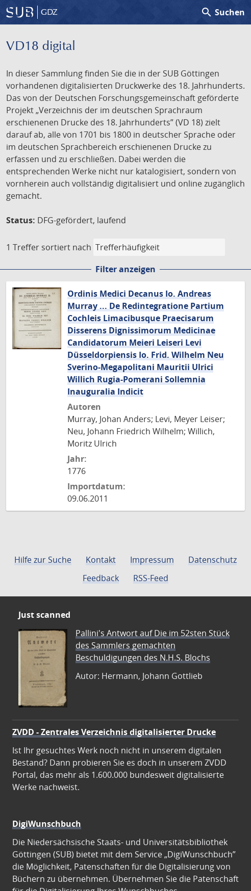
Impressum (152, 559)
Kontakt (101, 559)
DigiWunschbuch (46, 823)
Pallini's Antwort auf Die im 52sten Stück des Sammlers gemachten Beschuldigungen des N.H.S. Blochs (153, 645)
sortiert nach (66, 247)
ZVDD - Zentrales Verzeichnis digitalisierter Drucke (114, 732)
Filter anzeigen (125, 269)
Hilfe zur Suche (42, 559)
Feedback (101, 578)
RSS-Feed (150, 578)
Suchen (222, 12)
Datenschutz (212, 559)
